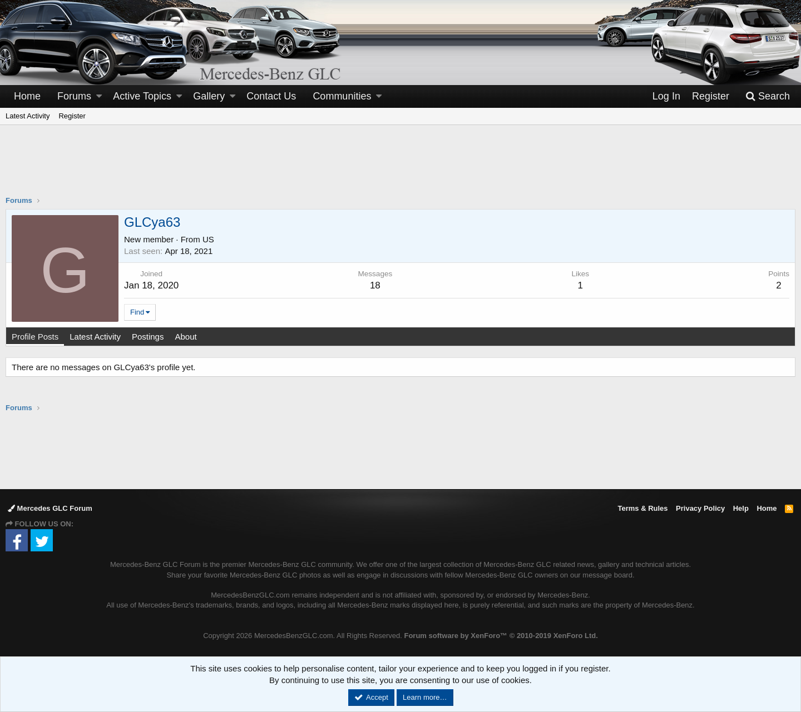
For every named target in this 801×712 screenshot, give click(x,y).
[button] (99, 96)
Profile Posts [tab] (35, 336)
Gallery (209, 96)
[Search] (767, 96)
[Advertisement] (400, 167)
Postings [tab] (148, 336)
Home (27, 96)
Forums (74, 96)
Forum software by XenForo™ (500, 635)
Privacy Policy (700, 508)
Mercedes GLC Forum (50, 508)
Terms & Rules (642, 508)
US (208, 239)
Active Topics (142, 96)
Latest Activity (28, 116)
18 (375, 285)
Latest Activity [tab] (95, 336)
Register (71, 116)
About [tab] (185, 336)
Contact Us (271, 96)
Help (741, 508)
